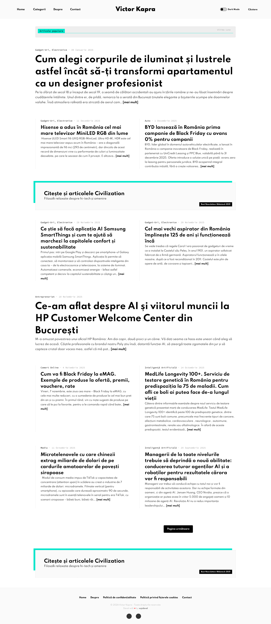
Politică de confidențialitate (119, 597)
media (44, 447)
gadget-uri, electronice (51, 49)
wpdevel (143, 608)
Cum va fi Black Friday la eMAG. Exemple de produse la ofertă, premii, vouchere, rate (85, 380)
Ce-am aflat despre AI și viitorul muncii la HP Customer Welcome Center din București (132, 320)
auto (147, 120)
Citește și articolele (84, 193)
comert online (50, 367)
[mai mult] (130, 102)
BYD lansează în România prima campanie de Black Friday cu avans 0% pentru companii (186, 133)
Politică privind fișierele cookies (159, 597)
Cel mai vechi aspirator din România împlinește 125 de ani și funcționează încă (188, 235)
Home (21, 9)
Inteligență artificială (161, 367)
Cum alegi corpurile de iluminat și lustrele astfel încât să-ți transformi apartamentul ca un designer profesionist (134, 72)
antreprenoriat (45, 298)
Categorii (39, 9)
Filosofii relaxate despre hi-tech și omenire (75, 198)
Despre (58, 9)
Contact (75, 9)
